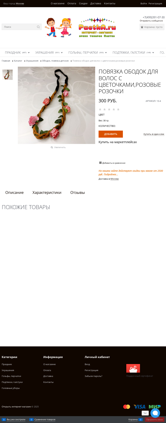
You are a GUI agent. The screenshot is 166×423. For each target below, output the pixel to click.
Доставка (95, 3)
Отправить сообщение (151, 20)
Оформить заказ (154, 419)
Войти (144, 3)
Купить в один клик (154, 134)
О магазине (58, 3)
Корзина (133, 419)
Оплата (71, 3)
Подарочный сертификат (139, 370)
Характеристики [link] (47, 192)
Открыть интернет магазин (16, 406)
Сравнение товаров (44, 419)
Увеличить (60, 147)
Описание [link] (14, 192)
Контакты (109, 3)
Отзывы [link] (77, 192)
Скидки (83, 3)
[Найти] (38, 27)
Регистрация (155, 3)
